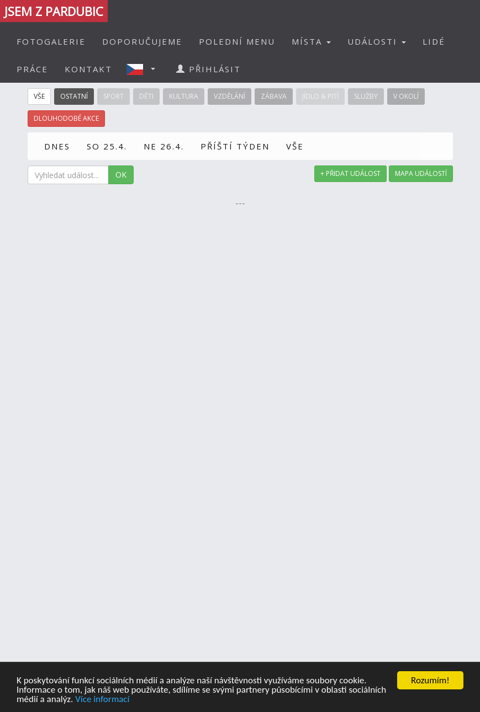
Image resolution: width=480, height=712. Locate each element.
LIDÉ (434, 41)
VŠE (295, 146)
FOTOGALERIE (51, 41)
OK (120, 174)
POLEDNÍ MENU (237, 41)
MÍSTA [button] (311, 41)
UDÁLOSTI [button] (376, 41)
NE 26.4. (164, 146)
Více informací (102, 703)
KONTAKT (88, 68)
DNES (57, 146)
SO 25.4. (107, 146)
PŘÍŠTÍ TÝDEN (235, 146)
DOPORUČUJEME (142, 41)
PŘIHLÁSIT (208, 68)
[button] (144, 69)
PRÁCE (32, 68)
